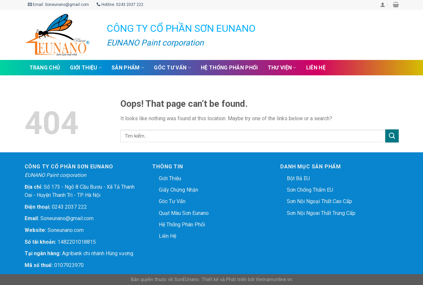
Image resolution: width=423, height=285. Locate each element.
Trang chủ (45, 68)
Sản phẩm (128, 68)
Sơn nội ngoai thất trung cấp (321, 213)
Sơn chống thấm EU (310, 190)
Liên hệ (316, 68)
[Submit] (391, 135)
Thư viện (282, 68)
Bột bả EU (298, 178)
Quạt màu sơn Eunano (184, 213)
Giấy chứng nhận (178, 190)
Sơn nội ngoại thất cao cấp (319, 201)
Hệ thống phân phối (229, 68)
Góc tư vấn (172, 68)
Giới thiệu (86, 68)
